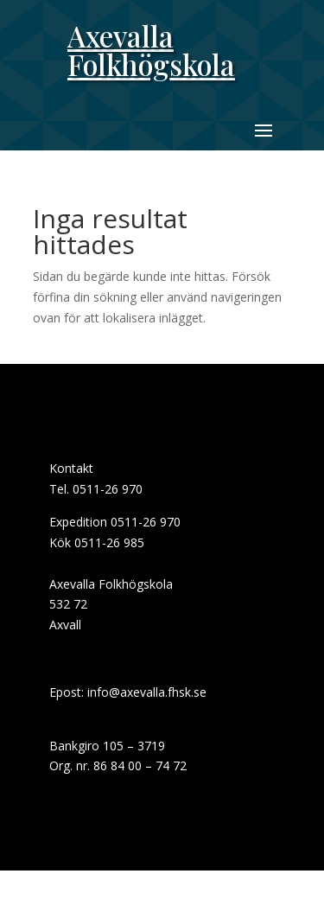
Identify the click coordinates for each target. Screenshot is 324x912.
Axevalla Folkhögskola (151, 49)
